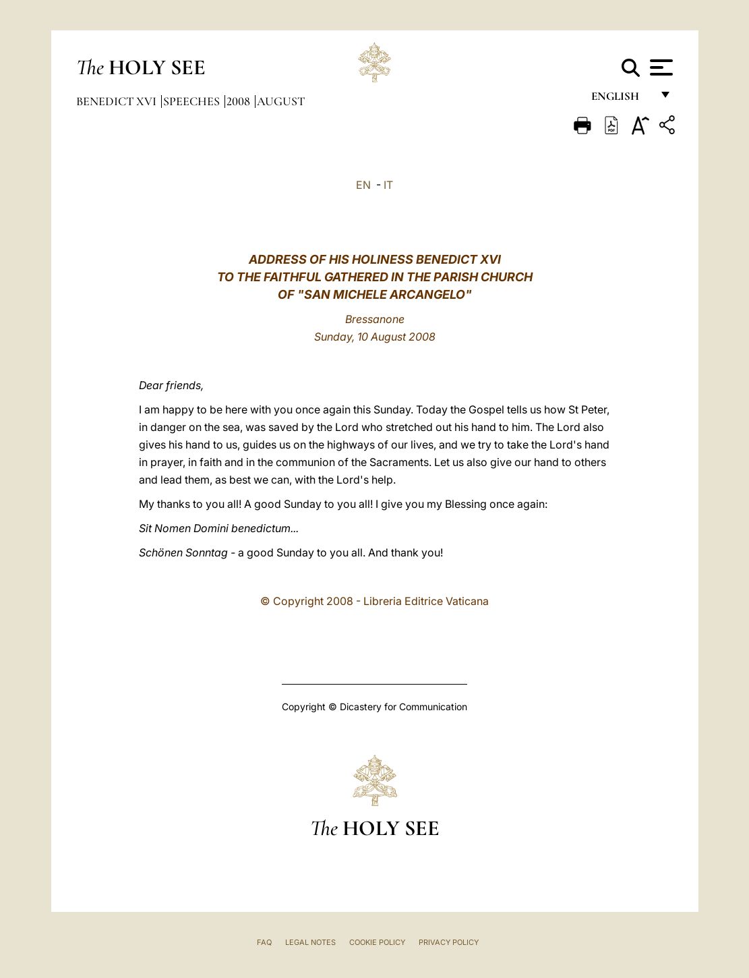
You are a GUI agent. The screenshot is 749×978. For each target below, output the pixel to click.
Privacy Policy (449, 942)
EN (363, 185)
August (281, 101)
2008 (240, 101)
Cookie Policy (377, 942)
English (621, 99)
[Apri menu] (660, 67)
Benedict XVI (117, 101)
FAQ (264, 942)
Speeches (192, 101)
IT (388, 185)
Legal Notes (310, 942)
